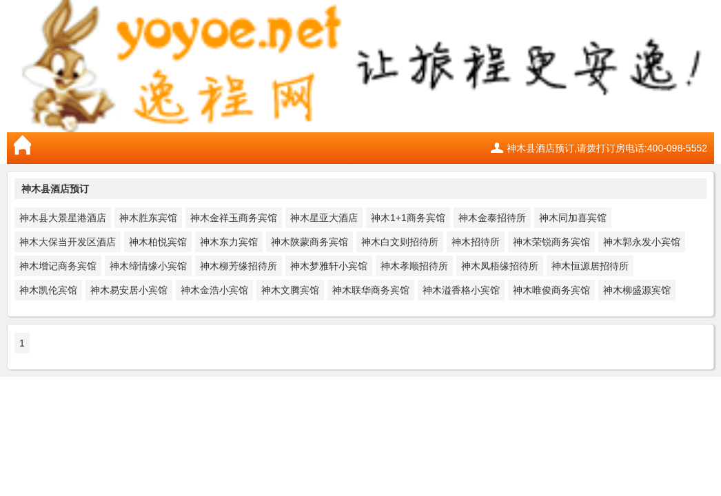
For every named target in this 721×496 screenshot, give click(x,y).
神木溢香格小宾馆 (461, 290)
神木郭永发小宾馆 (641, 241)
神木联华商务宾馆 (370, 290)
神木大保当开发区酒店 (67, 241)
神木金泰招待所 (492, 217)
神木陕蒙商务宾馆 (309, 241)
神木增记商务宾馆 (58, 265)
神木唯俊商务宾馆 (551, 290)
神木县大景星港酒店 (62, 217)
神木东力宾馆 (229, 241)
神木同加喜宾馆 (573, 217)
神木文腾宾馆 (290, 290)
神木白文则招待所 (399, 241)
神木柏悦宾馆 (158, 241)
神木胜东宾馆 (148, 217)
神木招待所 (475, 241)
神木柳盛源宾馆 (637, 290)
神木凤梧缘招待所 (499, 265)
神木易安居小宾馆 (128, 290)
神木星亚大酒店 (324, 217)
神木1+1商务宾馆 (408, 217)
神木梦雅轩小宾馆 (328, 265)
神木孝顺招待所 (414, 265)
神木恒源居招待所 (590, 265)
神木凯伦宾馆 (48, 290)
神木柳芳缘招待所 (238, 265)
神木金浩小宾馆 (214, 290)
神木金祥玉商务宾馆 (233, 217)
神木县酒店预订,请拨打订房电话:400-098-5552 (607, 148)
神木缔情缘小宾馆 (148, 265)
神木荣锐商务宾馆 (551, 241)
